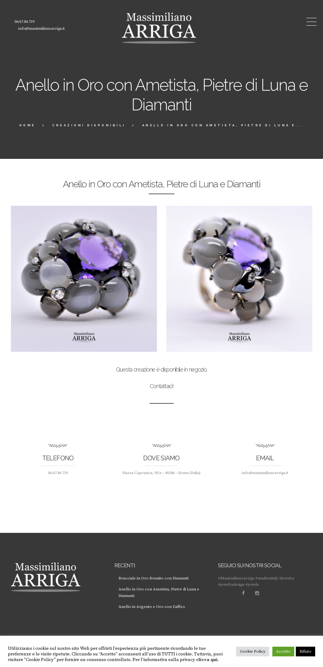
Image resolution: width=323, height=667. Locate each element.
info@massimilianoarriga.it (41, 28)
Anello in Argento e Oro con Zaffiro (152, 606)
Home (27, 125)
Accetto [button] (283, 651)
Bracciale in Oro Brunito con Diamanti (154, 578)
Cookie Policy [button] (252, 651)
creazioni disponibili (89, 125)
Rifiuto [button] (305, 651)
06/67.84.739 (24, 21)
